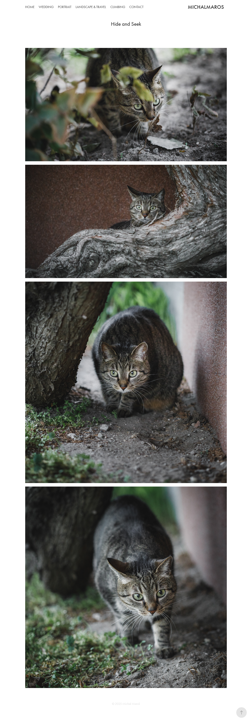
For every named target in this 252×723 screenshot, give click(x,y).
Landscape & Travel (91, 7)
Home (29, 7)
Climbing (117, 7)
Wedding (46, 7)
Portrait (64, 7)
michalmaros (206, 7)
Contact (136, 7)
